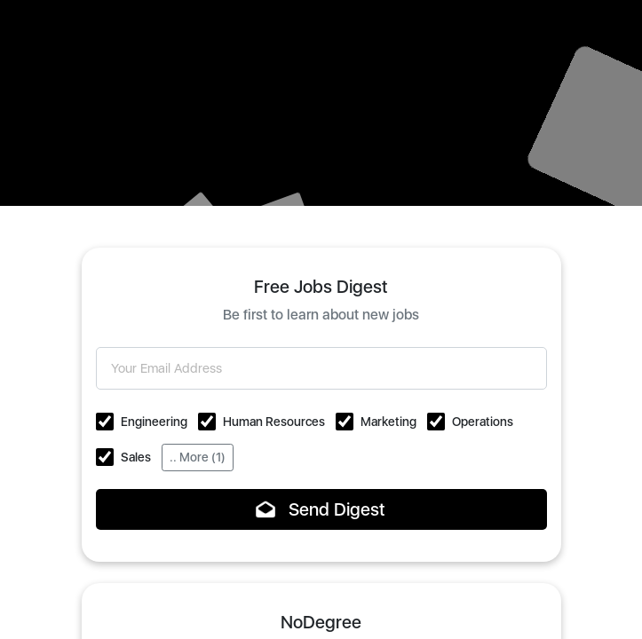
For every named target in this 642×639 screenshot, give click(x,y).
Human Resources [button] (274, 421)
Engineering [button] (154, 421)
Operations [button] (482, 421)
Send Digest (321, 509)
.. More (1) (198, 457)
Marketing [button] (388, 421)
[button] (105, 421)
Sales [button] (136, 457)
